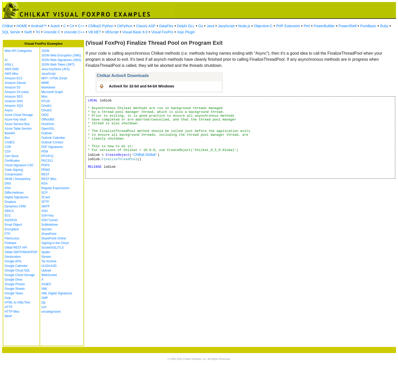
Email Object (13, 224)
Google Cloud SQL (17, 270)
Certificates (12, 160)
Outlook (46, 133)
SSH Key (47, 215)
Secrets (46, 229)
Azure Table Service (18, 128)
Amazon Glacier (15, 83)
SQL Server (11, 32)
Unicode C (52, 32)
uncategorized (50, 311)
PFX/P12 (47, 156)
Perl (307, 26)
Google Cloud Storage (20, 275)
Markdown (48, 87)
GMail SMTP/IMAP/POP (21, 252)
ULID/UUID (49, 266)
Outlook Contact (52, 142)
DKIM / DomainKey (17, 179)
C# (72, 26)
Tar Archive (48, 261)
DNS (8, 183)
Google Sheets (15, 289)
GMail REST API (16, 247)
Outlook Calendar (53, 138)
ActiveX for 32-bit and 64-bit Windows (141, 86)
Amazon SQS (14, 106)
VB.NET (94, 32)
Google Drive (13, 279)
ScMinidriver (49, 224)
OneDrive (47, 124)
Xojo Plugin (186, 32)
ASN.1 (9, 64)
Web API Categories (18, 51)
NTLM (45, 101)
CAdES (9, 142)
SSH (44, 211)
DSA (8, 188)
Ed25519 (11, 220)
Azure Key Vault (15, 119)
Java (210, 26)
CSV (8, 151)
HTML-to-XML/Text (17, 302)
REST (45, 174)
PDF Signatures (52, 147)
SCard (45, 197)
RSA (44, 183)
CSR (8, 147)
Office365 (47, 119)
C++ (81, 26)
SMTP (45, 206)
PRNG (45, 170)
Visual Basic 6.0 (134, 32)
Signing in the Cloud (55, 243)
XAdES (46, 284)
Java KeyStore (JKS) (55, 69)
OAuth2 (46, 110)
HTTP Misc (12, 311)
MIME (45, 83)
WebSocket (49, 275)
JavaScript (226, 26)
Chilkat (7, 26)
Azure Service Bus (17, 124)
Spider (45, 252)
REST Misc (49, 179)
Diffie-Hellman (14, 192)
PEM (44, 151)
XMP (44, 298)
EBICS (9, 211)
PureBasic (368, 26)
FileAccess (12, 238)
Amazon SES (14, 96)
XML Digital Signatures (56, 293)
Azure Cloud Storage (19, 115)
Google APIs (13, 261)
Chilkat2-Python (100, 26)
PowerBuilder (324, 26)
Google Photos (15, 284)
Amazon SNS (14, 101)
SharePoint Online (53, 238)
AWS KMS (12, 69)
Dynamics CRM (15, 206)
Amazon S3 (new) (17, 92)
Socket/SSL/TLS (52, 247)
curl (43, 307)
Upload (46, 270)
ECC (8, 215)
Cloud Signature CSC (19, 165)
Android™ (39, 26)
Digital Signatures (16, 197)
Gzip (8, 298)
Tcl (38, 32)
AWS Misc (12, 73)
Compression (14, 174)
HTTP (8, 307)
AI (6, 60)
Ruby (384, 26)
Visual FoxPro (162, 32)
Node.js (244, 26)
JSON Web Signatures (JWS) (61, 60)
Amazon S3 (12, 87)
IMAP (8, 316)
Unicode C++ (74, 32)
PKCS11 (47, 160)
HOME (21, 26)
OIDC (45, 115)
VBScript (112, 32)
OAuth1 (46, 106)
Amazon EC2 (14, 78)
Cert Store (12, 156)
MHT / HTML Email (54, 78)
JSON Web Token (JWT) (58, 64)
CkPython (124, 26)
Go (200, 26)
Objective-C (263, 26)
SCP (44, 192)
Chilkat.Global (144, 155)
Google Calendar (16, 266)
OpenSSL (48, 128)
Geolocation (13, 256)
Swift (28, 32)
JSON (45, 51)
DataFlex (166, 26)
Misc (44, 96)
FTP (7, 234)
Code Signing (14, 170)
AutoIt (55, 26)
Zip (43, 302)
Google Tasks (14, 293)
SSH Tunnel (49, 220)
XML (44, 289)
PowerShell (348, 26)
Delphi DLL (185, 26)
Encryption (12, 229)
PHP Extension (288, 26)
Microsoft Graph (52, 92)
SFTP (45, 202)
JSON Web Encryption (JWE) (61, 55)
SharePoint (48, 234)
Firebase (10, 243)
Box (7, 138)
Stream (46, 256)
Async (9, 110)
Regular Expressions (55, 188)
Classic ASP (145, 26)
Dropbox (10, 202)
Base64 (10, 133)
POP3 (45, 165)
